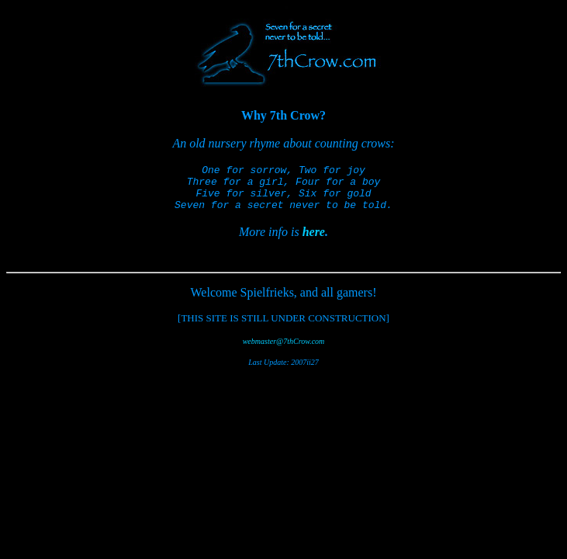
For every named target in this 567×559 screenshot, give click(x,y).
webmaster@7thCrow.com (284, 350)
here (314, 241)
